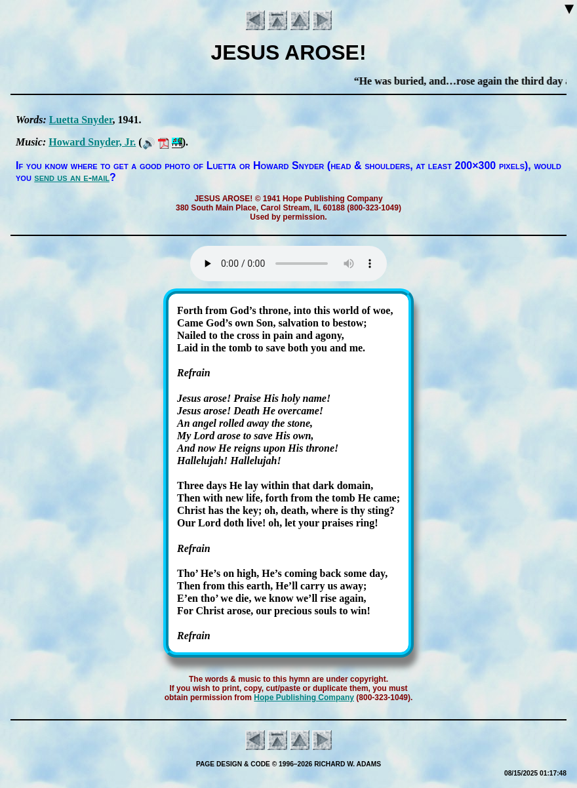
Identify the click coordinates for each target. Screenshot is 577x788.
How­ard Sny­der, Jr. (92, 142)
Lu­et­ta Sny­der (81, 119)
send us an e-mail (71, 177)
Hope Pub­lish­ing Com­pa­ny (304, 697)
